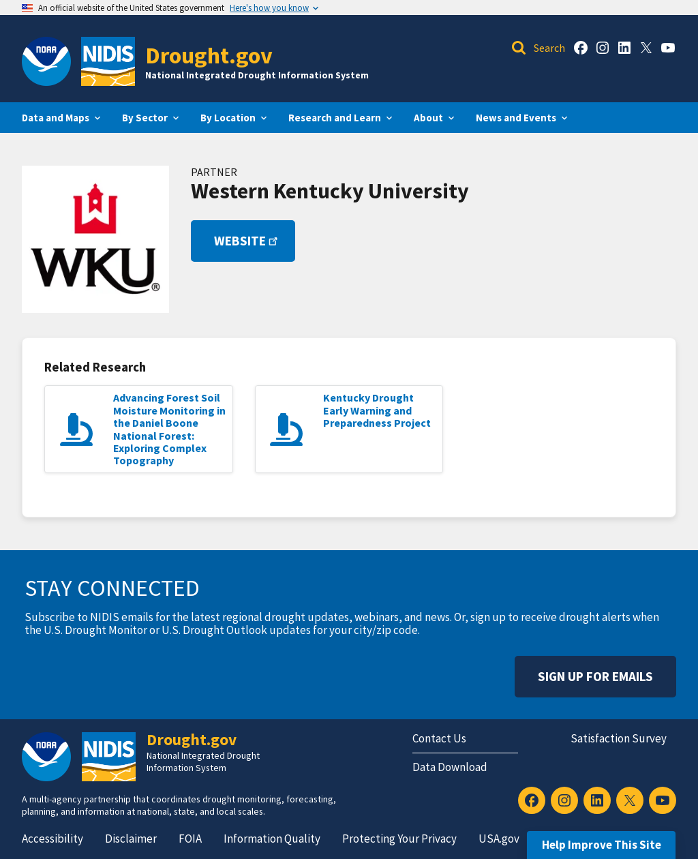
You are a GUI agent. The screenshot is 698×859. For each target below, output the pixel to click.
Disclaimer (131, 838)
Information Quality (272, 838)
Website (247, 240)
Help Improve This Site (601, 844)
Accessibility (52, 838)
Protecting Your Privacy (399, 838)
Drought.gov (209, 55)
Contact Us (439, 738)
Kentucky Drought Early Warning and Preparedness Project (377, 410)
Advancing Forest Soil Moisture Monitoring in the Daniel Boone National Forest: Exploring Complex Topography (169, 429)
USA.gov (499, 838)
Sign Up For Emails (595, 676)
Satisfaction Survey (619, 738)
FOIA (190, 838)
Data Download (449, 766)
